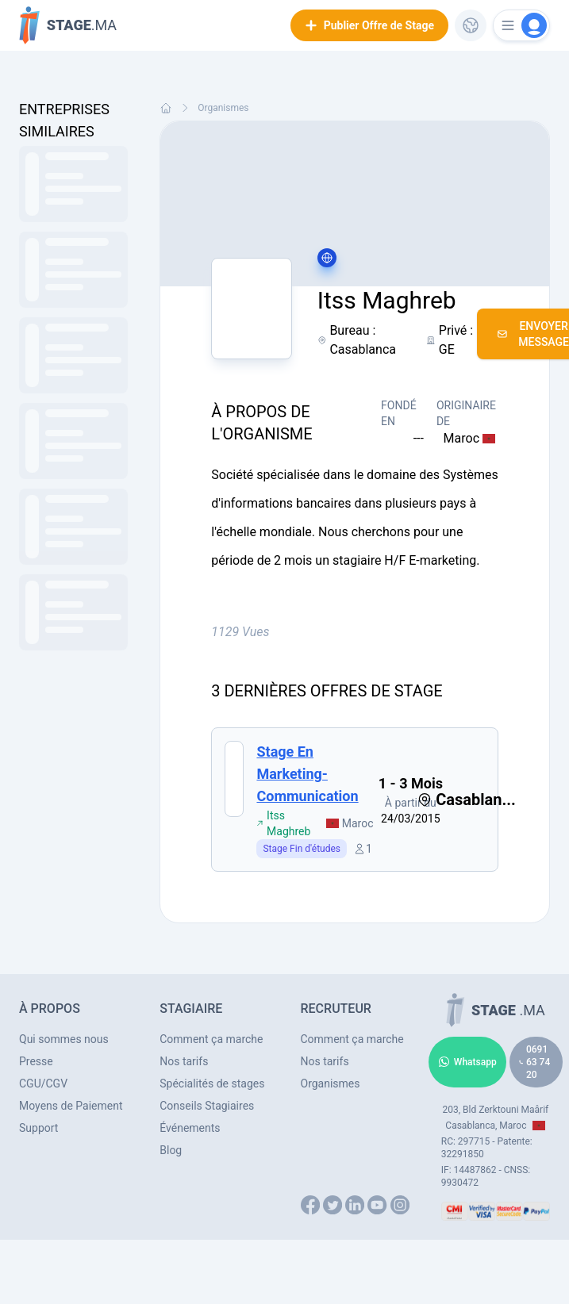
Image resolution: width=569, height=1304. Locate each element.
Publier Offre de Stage (369, 25)
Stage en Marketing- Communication (307, 773)
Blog (171, 1150)
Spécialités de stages (212, 1083)
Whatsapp (467, 1062)
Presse (36, 1061)
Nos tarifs (184, 1061)
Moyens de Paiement (71, 1105)
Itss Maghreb (283, 823)
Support (38, 1128)
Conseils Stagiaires (207, 1105)
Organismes (223, 107)
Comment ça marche (211, 1039)
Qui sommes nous (64, 1039)
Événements (190, 1128)
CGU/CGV (43, 1083)
